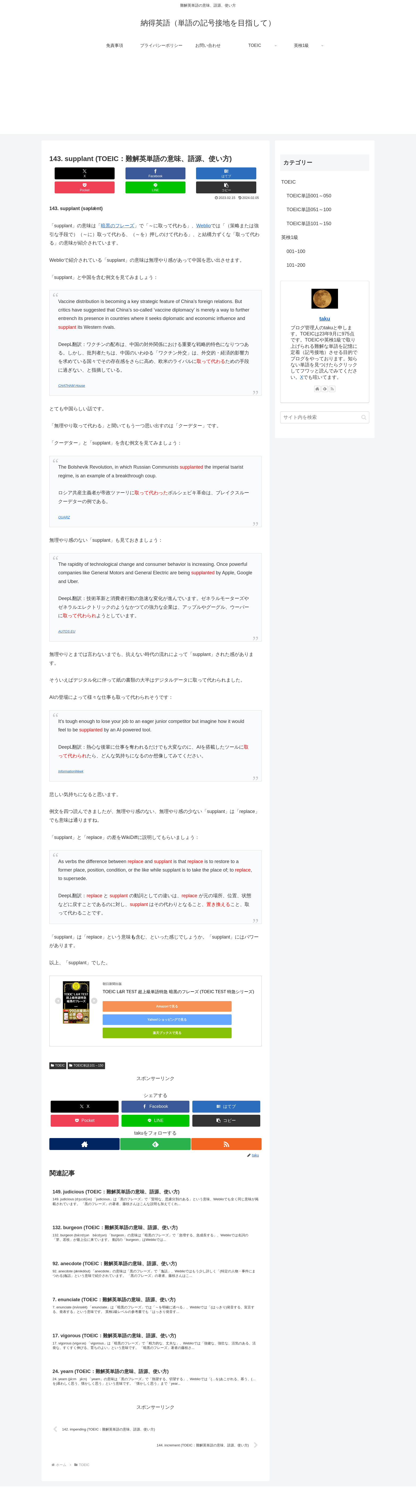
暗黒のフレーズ (117, 211)
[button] (244, 173)
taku (324, 319)
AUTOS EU (66, 617)
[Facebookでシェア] (102, 173)
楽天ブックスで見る (227, 992)
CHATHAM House (71, 372)
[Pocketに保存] (173, 173)
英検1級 (289, 237)
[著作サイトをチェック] (84, 1113)
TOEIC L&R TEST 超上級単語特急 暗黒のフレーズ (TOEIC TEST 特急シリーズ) (178, 977)
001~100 (296, 251)
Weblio (203, 211)
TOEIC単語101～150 (86, 1034)
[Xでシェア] (67, 173)
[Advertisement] (208, 97)
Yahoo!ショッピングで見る (177, 992)
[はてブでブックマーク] (138, 173)
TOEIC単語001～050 (309, 195)
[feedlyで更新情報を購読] (155, 1113)
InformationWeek (70, 757)
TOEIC (58, 1034)
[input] (324, 417)
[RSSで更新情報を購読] (227, 1113)
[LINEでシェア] (209, 173)
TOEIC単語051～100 (309, 209)
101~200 (296, 265)
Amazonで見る (127, 992)
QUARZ (64, 503)
